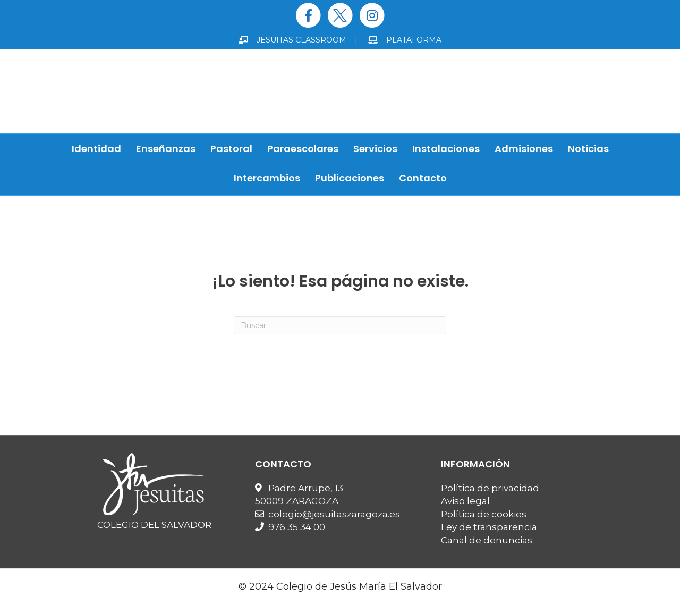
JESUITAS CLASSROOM (292, 40)
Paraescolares (302, 148)
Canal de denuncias (486, 540)
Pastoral (231, 148)
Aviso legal (465, 501)
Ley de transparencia (489, 527)
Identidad (96, 148)
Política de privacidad (490, 488)
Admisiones (524, 148)
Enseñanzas (166, 148)
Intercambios (267, 177)
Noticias (588, 148)
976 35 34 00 (296, 527)
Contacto (423, 177)
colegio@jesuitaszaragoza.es (334, 514)
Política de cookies (483, 514)
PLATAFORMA (404, 40)
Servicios (375, 148)
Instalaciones (446, 148)
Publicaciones (349, 177)
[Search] (340, 325)
